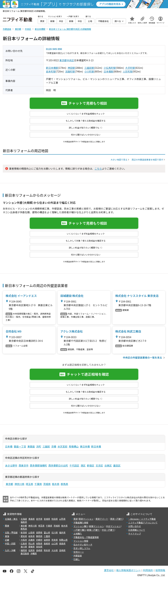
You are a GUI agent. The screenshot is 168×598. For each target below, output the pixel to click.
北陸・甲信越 (11, 532)
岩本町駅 (51, 71)
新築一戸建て (93, 529)
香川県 (24, 546)
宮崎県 (62, 550)
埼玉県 (29, 484)
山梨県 (31, 532)
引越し (77, 559)
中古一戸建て (108, 529)
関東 (7, 525)
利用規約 (148, 570)
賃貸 (76, 518)
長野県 (39, 532)
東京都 (63, 60)
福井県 (62, 532)
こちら (98, 168)
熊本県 (47, 550)
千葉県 (38, 484)
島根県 (47, 543)
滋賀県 (47, 539)
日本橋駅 (108, 71)
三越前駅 (89, 68)
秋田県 (54, 518)
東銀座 (31, 446)
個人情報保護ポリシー (128, 570)
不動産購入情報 (81, 522)
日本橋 (8, 446)
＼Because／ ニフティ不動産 (142, 518)
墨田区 (117, 465)
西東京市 (24, 465)
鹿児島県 (25, 553)
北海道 (24, 518)
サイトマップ (134, 533)
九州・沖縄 (10, 550)
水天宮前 (62, 446)
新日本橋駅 (52, 68)
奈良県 (54, 539)
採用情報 (160, 570)
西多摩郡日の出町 (58, 465)
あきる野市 (11, 465)
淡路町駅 (70, 71)
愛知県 (24, 536)
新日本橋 (96, 446)
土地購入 (78, 533)
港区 (83, 465)
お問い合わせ (134, 526)
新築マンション (96, 526)
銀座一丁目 (20, 446)
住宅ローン (79, 551)
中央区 (70, 60)
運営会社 (109, 570)
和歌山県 (63, 539)
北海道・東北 (11, 518)
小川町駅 (89, 71)
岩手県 (39, 518)
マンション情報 (81, 540)
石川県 (54, 532)
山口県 (54, 543)
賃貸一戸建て (116, 518)
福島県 (24, 521)
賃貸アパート (102, 518)
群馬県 (64, 484)
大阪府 (24, 539)
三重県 (47, 536)
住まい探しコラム (82, 548)
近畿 (7, 539)
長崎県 (39, 550)
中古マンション (113, 526)
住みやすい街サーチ (83, 544)
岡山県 (31, 543)
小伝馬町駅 (110, 68)
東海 (7, 536)
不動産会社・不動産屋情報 (86, 537)
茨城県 (47, 484)
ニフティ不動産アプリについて (143, 522)
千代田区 (74, 465)
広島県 (24, 543)
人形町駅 (128, 71)
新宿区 (90, 465)
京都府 (39, 539)
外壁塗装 (78, 555)
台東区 (108, 465)
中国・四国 (10, 543)
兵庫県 (31, 539)
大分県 (54, 550)
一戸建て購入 (80, 529)
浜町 (38, 446)
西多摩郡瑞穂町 (38, 465)
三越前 (46, 446)
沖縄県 (33, 553)
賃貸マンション (86, 518)
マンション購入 (81, 526)
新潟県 (24, 532)
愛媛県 (31, 546)
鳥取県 (39, 543)
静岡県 (39, 536)
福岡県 (24, 550)
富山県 (47, 532)
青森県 (31, 518)
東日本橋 (85, 446)
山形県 (62, 518)
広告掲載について (136, 529)
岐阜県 (31, 536)
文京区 (99, 465)
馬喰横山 (74, 446)
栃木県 (55, 484)
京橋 (53, 446)
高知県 (39, 546)
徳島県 (62, 543)
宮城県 (47, 518)
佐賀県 (31, 550)
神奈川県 (19, 484)
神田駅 (71, 68)
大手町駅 (130, 68)
